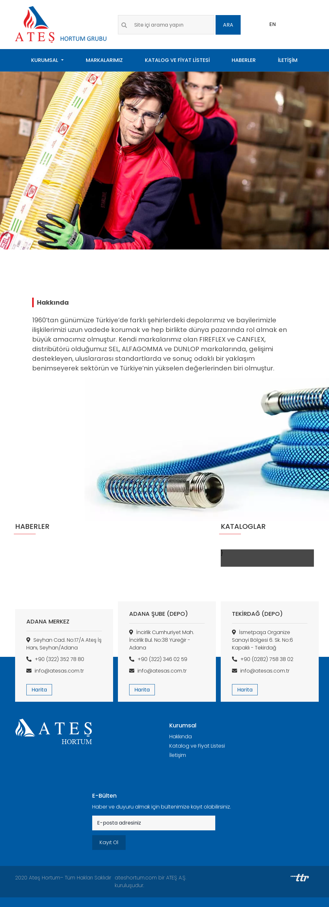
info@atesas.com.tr (55, 670)
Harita (39, 689)
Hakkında (180, 736)
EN (272, 24)
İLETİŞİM (288, 60)
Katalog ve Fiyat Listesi (197, 746)
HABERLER (244, 60)
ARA (228, 25)
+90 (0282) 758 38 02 (262, 659)
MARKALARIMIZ (104, 60)
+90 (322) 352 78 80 (55, 659)
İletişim (177, 755)
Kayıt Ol (109, 842)
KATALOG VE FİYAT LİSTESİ (177, 60)
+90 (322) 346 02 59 (158, 659)
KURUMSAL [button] (45, 60)
